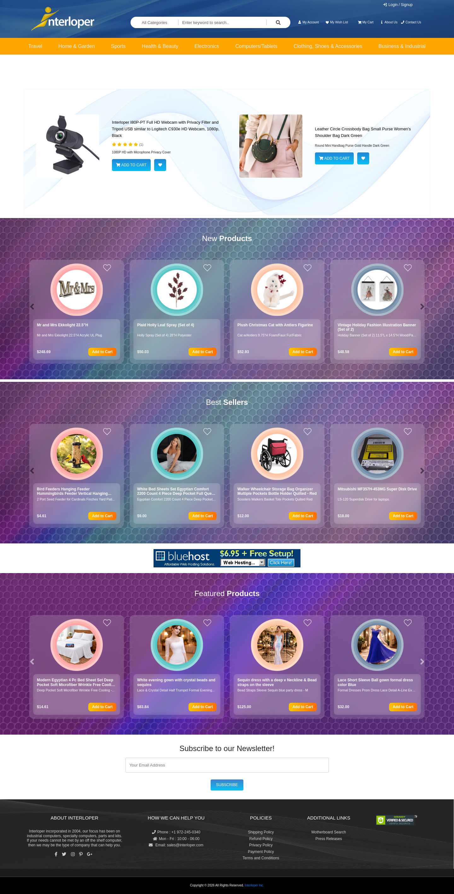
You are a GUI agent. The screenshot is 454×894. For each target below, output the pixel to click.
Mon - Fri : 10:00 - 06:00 (176, 839)
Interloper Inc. (254, 885)
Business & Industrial (402, 46)
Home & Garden (76, 46)
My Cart (366, 22)
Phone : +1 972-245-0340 (176, 832)
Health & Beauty (160, 46)
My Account (308, 22)
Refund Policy (260, 839)
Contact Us (411, 22)
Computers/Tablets (256, 46)
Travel (35, 46)
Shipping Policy (261, 832)
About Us (389, 22)
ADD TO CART (131, 165)
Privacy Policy (261, 845)
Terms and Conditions (260, 858)
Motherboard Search (328, 832)
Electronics (207, 46)
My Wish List (336, 22)
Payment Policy (261, 852)
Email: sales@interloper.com (176, 845)
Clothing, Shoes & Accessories (328, 46)
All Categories (154, 22)
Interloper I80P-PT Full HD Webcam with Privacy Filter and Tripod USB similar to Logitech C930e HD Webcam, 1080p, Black (165, 129)
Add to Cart (102, 352)
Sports (118, 46)
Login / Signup (398, 5)
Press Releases (328, 839)
